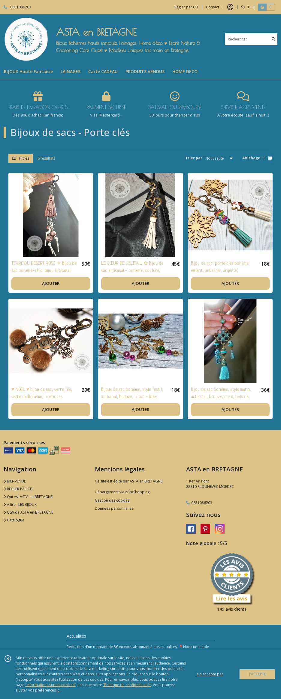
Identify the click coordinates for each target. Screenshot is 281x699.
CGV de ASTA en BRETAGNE (28, 512)
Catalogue (14, 520)
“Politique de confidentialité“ (127, 684)
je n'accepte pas (209, 674)
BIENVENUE (15, 481)
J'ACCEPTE (257, 674)
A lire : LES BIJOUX (20, 504)
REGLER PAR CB (18, 488)
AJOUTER (50, 283)
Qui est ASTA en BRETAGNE (28, 496)
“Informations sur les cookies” (50, 684)
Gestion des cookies (112, 500)
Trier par (193, 158)
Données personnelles (114, 508)
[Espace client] (230, 7)
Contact (212, 7)
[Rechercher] (273, 39)
